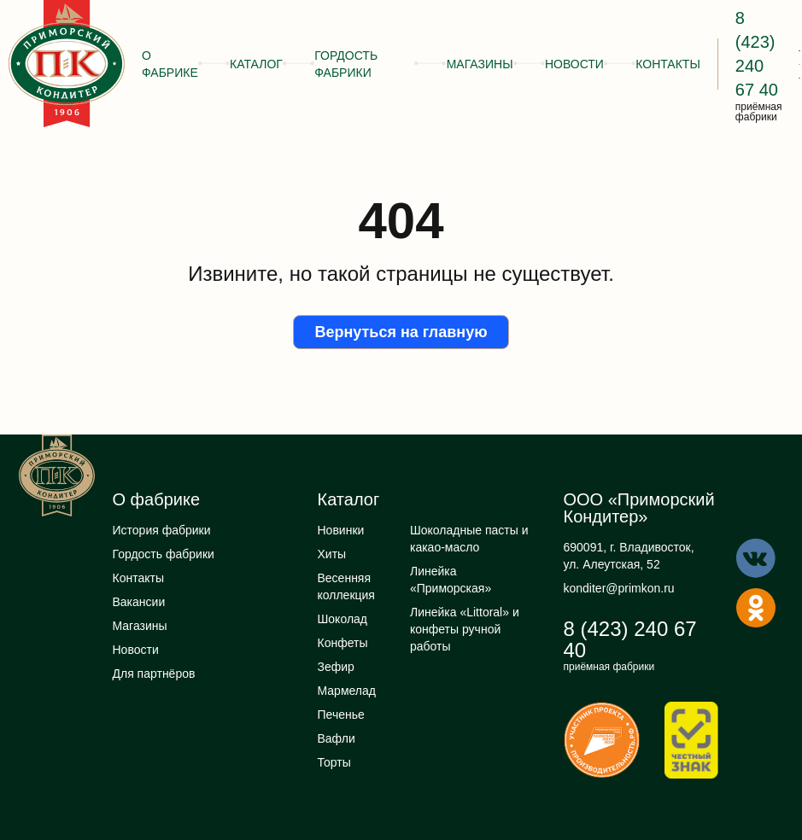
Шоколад (343, 619)
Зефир (336, 667)
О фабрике (170, 64)
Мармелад (347, 690)
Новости (574, 64)
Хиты (332, 554)
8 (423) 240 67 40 (630, 639)
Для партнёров (154, 673)
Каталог (256, 64)
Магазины (480, 64)
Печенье (341, 714)
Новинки (341, 530)
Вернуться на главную (400, 332)
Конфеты (343, 643)
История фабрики (162, 530)
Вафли (336, 738)
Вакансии (139, 602)
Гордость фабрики (346, 64)
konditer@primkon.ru (619, 588)
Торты (334, 762)
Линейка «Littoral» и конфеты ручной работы (464, 629)
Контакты (667, 64)
